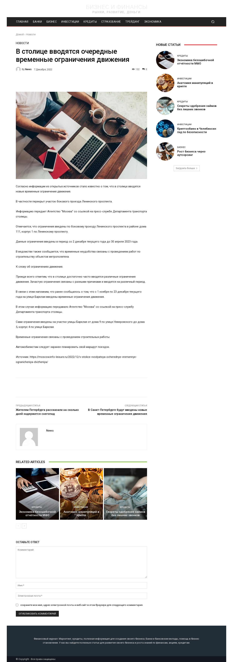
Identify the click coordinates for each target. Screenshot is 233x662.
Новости (31, 34)
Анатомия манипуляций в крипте (81, 513)
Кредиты (37, 507)
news (28, 69)
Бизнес (181, 147)
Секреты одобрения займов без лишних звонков (125, 513)
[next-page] (24, 525)
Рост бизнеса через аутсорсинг (191, 153)
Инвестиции (81, 507)
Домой (20, 34)
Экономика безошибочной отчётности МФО (37, 513)
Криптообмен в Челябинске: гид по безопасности (197, 130)
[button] (212, 21)
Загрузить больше (187, 168)
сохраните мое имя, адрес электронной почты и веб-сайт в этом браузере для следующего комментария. (81, 604)
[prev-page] (18, 525)
